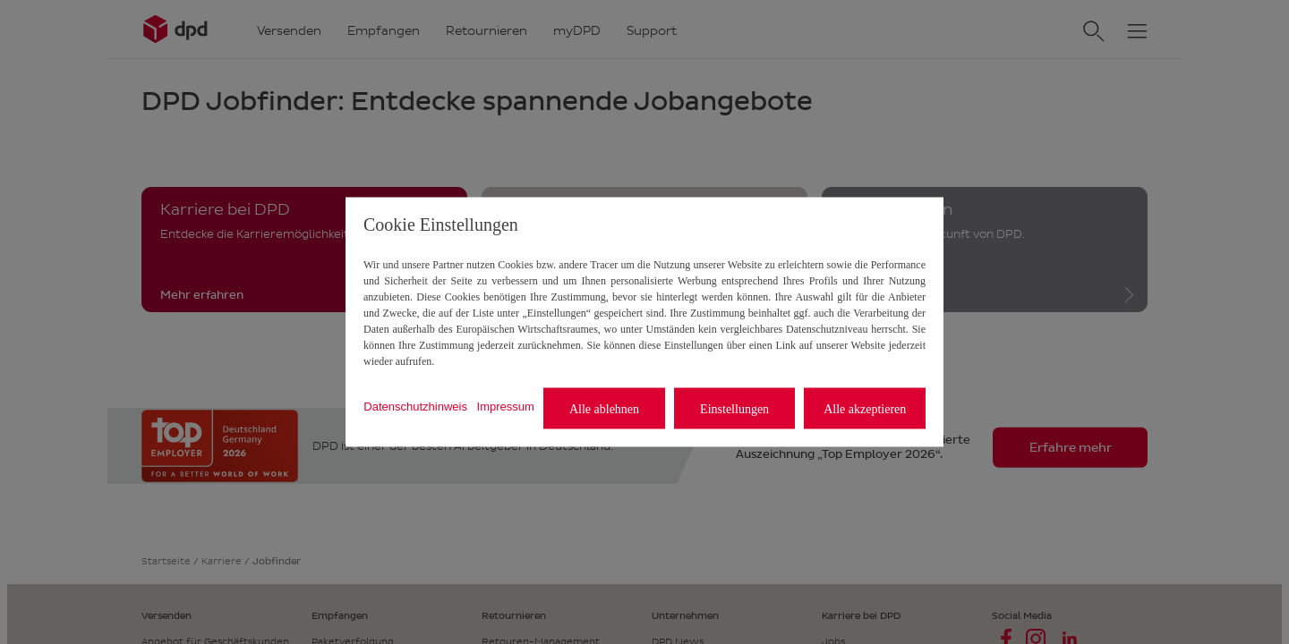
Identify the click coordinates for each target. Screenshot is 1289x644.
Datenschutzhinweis (415, 405)
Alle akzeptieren (865, 408)
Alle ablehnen (604, 408)
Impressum (505, 405)
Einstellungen (734, 408)
